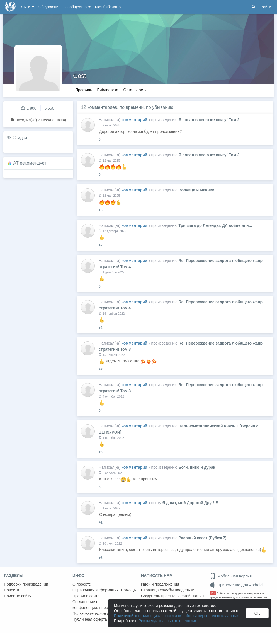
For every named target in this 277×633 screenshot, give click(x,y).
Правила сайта (85, 596)
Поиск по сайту (17, 596)
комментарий (134, 119)
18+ (212, 593)
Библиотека (107, 90)
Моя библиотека (109, 7)
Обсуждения (49, 7)
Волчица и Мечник (196, 190)
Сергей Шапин (191, 596)
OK (257, 613)
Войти (266, 7)
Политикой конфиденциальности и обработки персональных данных (176, 615)
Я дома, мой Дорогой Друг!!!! (190, 502)
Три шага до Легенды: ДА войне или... (215, 225)
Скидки (20, 137)
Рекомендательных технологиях (167, 620)
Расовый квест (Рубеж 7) (202, 538)
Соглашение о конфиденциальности (92, 605)
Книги (27, 7)
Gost (79, 75)
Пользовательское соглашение (100, 613)
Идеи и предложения (160, 584)
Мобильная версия (231, 576)
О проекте (81, 584)
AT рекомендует (30, 163)
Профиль (83, 90)
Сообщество (78, 7)
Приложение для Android (236, 585)
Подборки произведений (26, 584)
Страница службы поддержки (167, 590)
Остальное (135, 90)
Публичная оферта (89, 619)
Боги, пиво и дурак (196, 467)
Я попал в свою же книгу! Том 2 (208, 119)
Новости (11, 590)
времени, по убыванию (149, 107)
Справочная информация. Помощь (104, 590)
